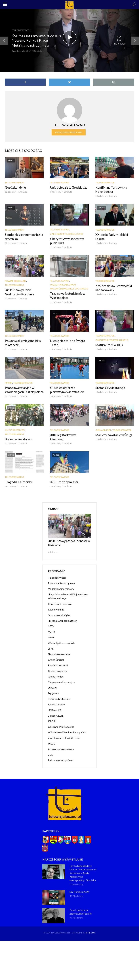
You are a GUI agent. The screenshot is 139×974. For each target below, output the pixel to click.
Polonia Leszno (56, 700)
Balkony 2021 (55, 712)
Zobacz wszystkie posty (68, 132)
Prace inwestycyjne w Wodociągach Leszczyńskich (23, 388)
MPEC (51, 633)
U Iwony (52, 684)
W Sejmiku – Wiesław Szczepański (67, 728)
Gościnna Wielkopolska (61, 723)
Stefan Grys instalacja (108, 386)
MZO (51, 622)
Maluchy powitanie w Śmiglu (113, 432)
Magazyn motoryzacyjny (61, 678)
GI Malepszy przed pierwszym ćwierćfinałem (69, 388)
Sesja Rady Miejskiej (59, 695)
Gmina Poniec (56, 672)
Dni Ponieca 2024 (79, 888)
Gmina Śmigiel (103, 428)
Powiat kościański (15, 280)
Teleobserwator (21, 30)
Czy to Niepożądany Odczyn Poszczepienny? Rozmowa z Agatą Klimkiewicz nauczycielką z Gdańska (83, 869)
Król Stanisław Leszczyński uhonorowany (112, 286)
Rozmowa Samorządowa (61, 579)
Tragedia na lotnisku (17, 479)
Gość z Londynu (14, 187)
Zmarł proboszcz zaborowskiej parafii (81, 908)
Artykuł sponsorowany (61, 745)
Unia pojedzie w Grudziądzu (67, 187)
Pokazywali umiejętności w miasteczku (21, 341)
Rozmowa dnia (56, 605)
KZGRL (52, 717)
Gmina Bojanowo (15, 428)
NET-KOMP (90, 929)
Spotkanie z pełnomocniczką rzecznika (23, 236)
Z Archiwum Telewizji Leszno (66, 233)
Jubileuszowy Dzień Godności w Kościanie (23, 291)
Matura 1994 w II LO (108, 343)
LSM (50, 645)
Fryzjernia (53, 689)
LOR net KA (55, 706)
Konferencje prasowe (60, 600)
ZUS (50, 751)
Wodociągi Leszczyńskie (61, 639)
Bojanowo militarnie (17, 437)
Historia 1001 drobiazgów (62, 617)
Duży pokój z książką (59, 611)
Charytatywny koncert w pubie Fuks (69, 240)
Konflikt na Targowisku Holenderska (109, 189)
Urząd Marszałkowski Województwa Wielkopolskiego (69, 285)
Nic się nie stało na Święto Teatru (66, 341)
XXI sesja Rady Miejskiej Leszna (110, 236)
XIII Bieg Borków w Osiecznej (68, 432)
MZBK (51, 628)
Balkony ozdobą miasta (60, 756)
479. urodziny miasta (63, 479)
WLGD (51, 739)
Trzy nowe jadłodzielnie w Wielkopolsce (66, 294)
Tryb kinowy (119, 40)
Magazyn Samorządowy (61, 585)
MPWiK (8, 381)
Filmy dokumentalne (59, 650)
